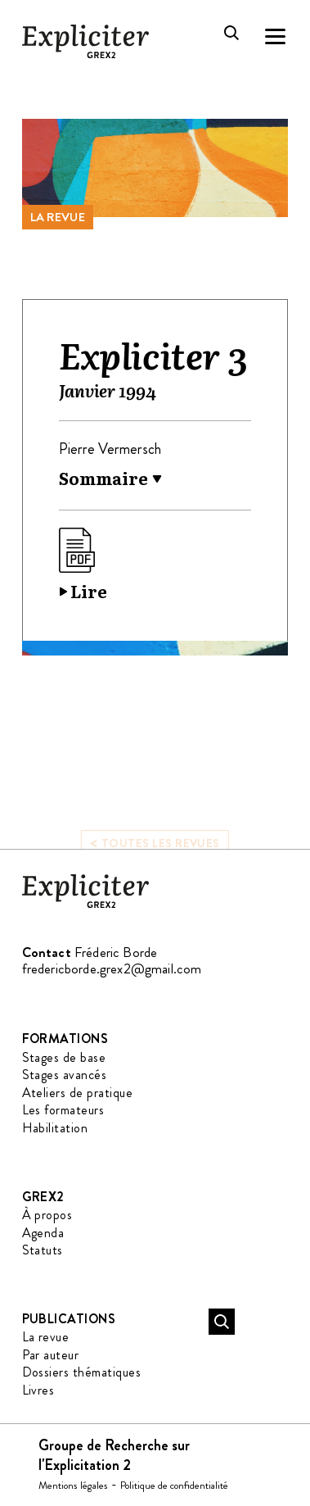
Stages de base (64, 1057)
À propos (47, 1214)
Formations (65, 1038)
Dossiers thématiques (82, 1372)
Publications (69, 1318)
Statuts (42, 1250)
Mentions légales (73, 1485)
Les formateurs (63, 1109)
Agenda (43, 1232)
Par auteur (50, 1354)
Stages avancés (64, 1074)
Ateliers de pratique (77, 1092)
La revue (57, 217)
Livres (38, 1390)
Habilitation (55, 1127)
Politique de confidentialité (174, 1485)
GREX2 (43, 1196)
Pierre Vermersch (110, 449)
